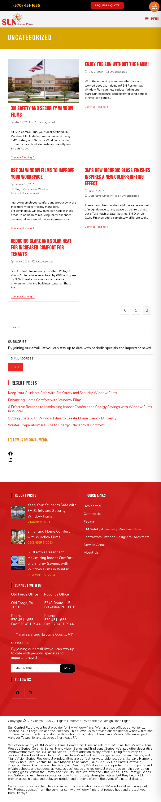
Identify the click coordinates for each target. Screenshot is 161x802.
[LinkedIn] (30, 693)
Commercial (93, 513)
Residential (92, 506)
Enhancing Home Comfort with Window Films (45, 400)
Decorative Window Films (103, 195)
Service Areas (95, 544)
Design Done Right (116, 721)
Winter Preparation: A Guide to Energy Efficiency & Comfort (56, 425)
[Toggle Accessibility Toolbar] (154, 6)
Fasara (89, 521)
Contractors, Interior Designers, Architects (117, 537)
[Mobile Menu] (152, 19)
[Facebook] (17, 693)
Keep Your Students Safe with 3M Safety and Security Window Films (62, 393)
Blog (18, 189)
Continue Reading (23, 157)
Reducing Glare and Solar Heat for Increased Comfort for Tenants (41, 248)
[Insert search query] (80, 327)
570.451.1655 (22, 620)
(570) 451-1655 (26, 5)
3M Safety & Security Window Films (112, 529)
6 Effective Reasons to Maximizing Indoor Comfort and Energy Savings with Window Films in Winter (80, 409)
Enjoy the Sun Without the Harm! (117, 64)
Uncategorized (46, 122)
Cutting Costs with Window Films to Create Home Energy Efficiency (62, 418)
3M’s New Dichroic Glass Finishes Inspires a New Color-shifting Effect (117, 177)
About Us (91, 552)
